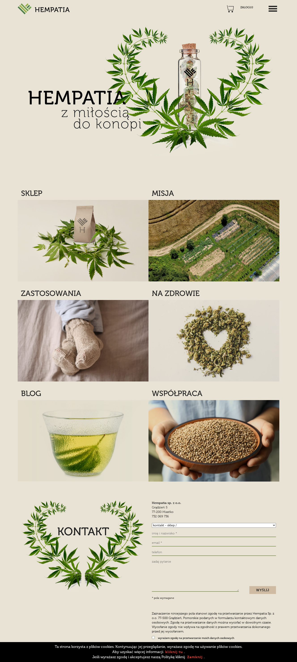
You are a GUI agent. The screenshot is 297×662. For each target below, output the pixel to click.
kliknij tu (174, 652)
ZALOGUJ (246, 7)
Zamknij (195, 657)
